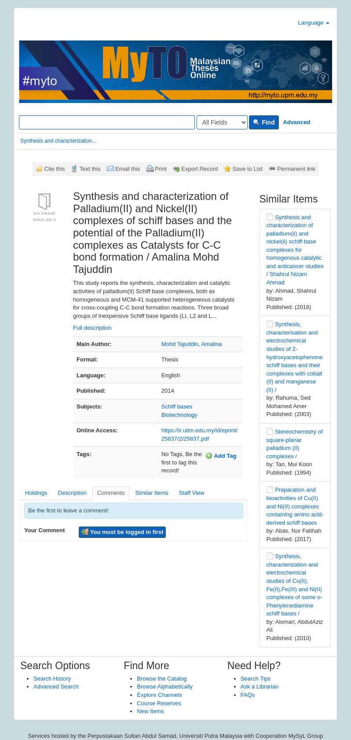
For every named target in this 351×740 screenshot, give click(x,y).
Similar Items (151, 493)
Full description (92, 327)
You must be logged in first (122, 531)
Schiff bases (177, 406)
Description (72, 493)
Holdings (36, 493)
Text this (90, 169)
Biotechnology (179, 415)
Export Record (199, 169)
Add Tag (220, 455)
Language (313, 22)
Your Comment (44, 530)
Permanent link (296, 169)
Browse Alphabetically (164, 686)
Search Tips (256, 678)
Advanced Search (56, 686)
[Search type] (222, 122)
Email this (127, 169)
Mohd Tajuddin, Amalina (191, 344)
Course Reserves (159, 703)
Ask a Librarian (260, 686)
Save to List (248, 169)
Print (161, 169)
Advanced (296, 122)
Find (263, 122)
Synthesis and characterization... (58, 141)
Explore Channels (159, 695)
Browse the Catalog (161, 678)
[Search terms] (107, 122)
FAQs (248, 695)
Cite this (54, 169)
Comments (111, 493)
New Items (150, 711)
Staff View (192, 493)
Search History (52, 678)
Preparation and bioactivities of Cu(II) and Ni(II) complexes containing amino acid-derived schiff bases (295, 506)
